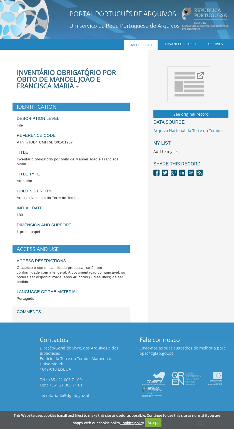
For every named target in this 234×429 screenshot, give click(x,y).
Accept (153, 422)
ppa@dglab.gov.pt (156, 353)
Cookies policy (132, 422)
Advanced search (180, 44)
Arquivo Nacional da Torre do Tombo (187, 130)
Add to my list (166, 151)
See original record (191, 114)
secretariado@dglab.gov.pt (64, 395)
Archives (215, 44)
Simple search (140, 45)
